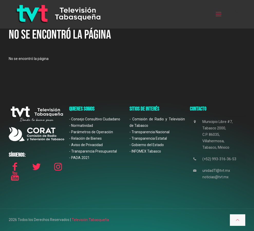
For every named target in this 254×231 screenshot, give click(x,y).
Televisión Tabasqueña (90, 220)
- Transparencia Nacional (149, 132)
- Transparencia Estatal (148, 138)
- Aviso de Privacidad (86, 145)
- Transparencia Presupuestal (93, 151)
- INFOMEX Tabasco (145, 151)
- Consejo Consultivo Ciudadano (94, 119)
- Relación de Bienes (85, 138)
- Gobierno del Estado (146, 145)
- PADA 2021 (79, 158)
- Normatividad (81, 125)
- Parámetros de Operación (91, 132)
